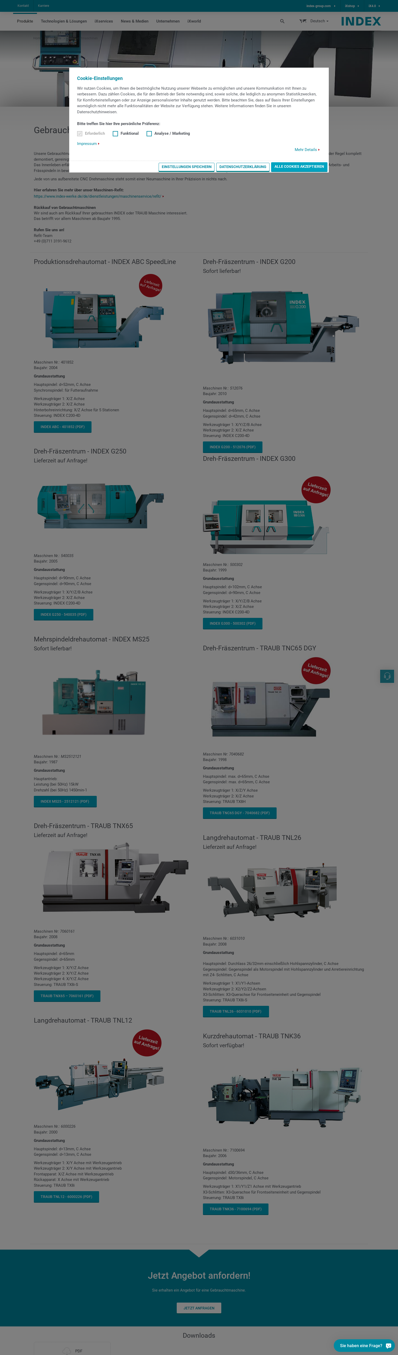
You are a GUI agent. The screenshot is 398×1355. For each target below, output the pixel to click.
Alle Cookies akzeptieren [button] (299, 166)
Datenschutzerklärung (242, 167)
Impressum (87, 143)
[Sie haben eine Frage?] (388, 1345)
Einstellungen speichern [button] (187, 167)
